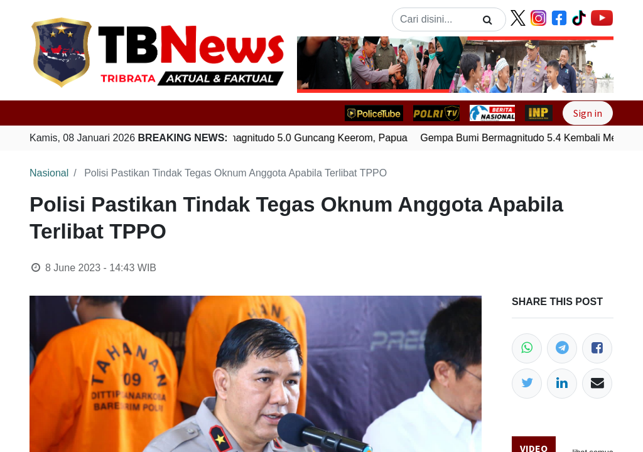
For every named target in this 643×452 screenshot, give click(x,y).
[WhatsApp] (527, 348)
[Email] (597, 384)
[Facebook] (597, 348)
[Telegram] (562, 348)
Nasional (49, 173)
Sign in (587, 113)
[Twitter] (527, 384)
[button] (321, 64)
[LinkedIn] (562, 384)
